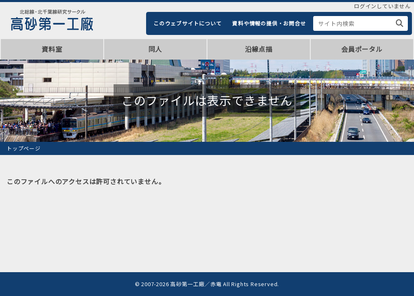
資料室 (52, 49)
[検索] (400, 23)
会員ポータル (362, 49)
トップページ (24, 148)
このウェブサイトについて (188, 23)
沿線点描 (258, 49)
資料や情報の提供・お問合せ (269, 23)
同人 (156, 49)
